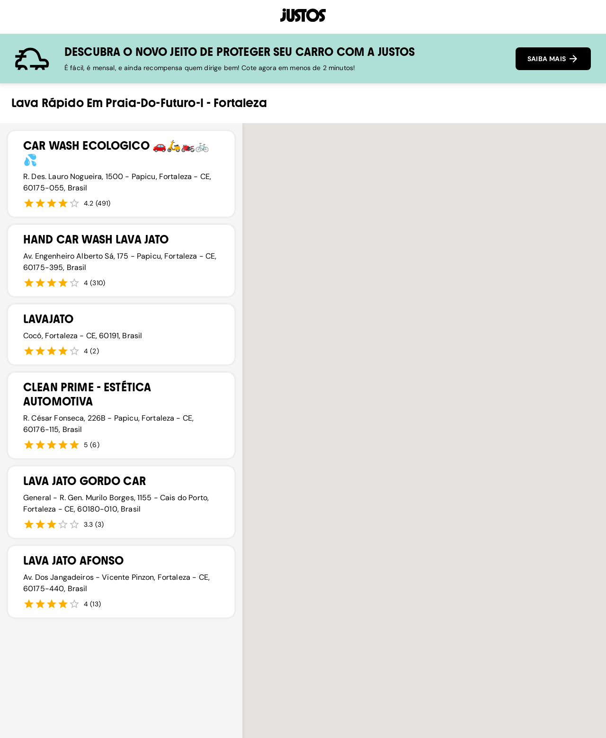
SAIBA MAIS (553, 59)
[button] (427, 598)
